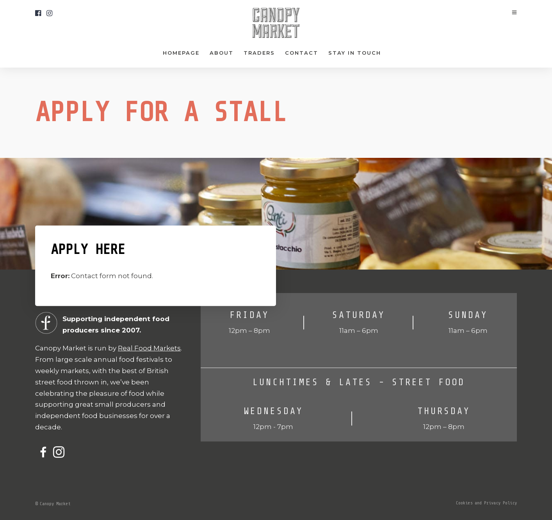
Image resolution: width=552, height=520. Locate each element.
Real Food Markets (149, 348)
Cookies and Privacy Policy (486, 503)
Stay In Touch (354, 53)
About (221, 53)
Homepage (181, 53)
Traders (259, 53)
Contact (301, 53)
